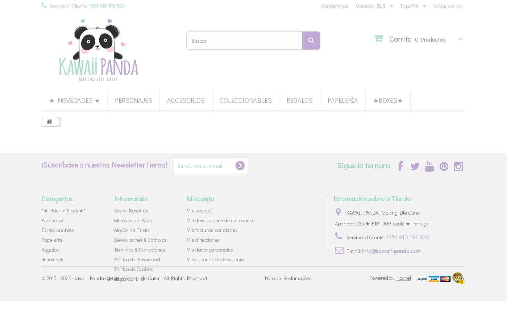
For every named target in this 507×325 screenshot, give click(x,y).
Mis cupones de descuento (215, 259)
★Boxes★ (388, 100)
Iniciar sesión (447, 6)
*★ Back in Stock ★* (64, 210)
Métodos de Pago (133, 220)
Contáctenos (334, 6)
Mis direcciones (203, 239)
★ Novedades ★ (74, 100)
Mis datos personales (210, 249)
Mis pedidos (200, 210)
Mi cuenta (200, 198)
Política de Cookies (133, 269)
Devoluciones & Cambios (140, 239)
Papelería (343, 100)
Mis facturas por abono (212, 230)
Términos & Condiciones (139, 249)
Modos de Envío (131, 230)
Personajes (133, 100)
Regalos (300, 100)
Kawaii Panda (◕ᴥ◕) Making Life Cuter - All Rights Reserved (140, 302)
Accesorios (186, 100)
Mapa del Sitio (129, 278)
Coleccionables (246, 100)
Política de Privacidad (137, 259)
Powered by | (393, 301)
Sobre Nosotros (131, 210)
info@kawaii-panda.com (391, 250)
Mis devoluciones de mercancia (220, 220)
